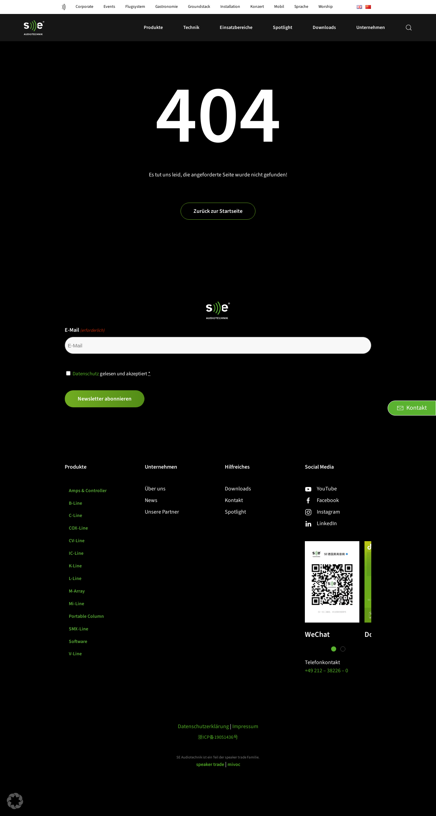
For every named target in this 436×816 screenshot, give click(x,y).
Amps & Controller (88, 490)
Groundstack (199, 7)
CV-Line (77, 541)
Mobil (279, 7)
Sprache (301, 7)
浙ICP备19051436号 (218, 737)
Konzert (257, 7)
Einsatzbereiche (236, 27)
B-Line (75, 503)
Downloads (324, 27)
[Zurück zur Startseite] (34, 27)
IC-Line (76, 553)
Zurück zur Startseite (218, 211)
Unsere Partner (162, 512)
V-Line (75, 654)
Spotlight (235, 512)
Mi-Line (76, 604)
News (151, 500)
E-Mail (85, 330)
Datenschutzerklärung (203, 726)
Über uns (155, 488)
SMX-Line (78, 629)
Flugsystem (135, 7)
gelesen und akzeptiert (111, 373)
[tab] (333, 649)
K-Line (75, 566)
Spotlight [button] (282, 27)
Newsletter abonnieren (104, 399)
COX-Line (78, 528)
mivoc (234, 764)
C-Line (75, 516)
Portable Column (86, 616)
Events (109, 7)
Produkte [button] (153, 27)
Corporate (84, 7)
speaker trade (210, 764)
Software (78, 642)
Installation (230, 7)
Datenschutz (86, 373)
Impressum (245, 726)
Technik (191, 27)
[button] (408, 27)
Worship (325, 7)
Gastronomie (166, 7)
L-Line (75, 579)
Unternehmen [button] (370, 27)
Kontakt (234, 500)
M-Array (77, 591)
